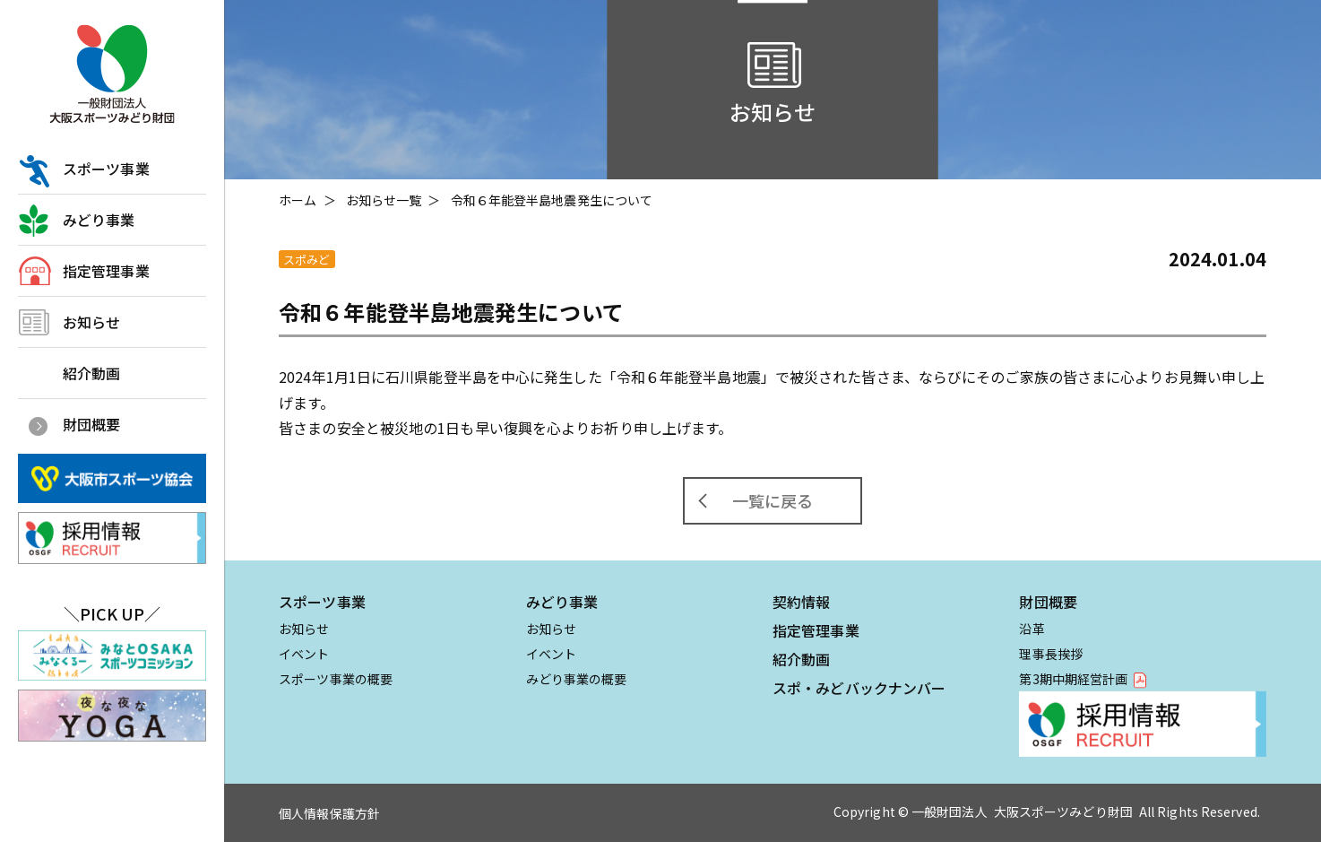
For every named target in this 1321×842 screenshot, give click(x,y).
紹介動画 (91, 373)
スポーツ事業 (106, 168)
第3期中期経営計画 (1073, 679)
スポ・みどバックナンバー (859, 688)
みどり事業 (99, 219)
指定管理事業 (106, 271)
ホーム (297, 200)
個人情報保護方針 (329, 813)
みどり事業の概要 (576, 679)
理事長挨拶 (1051, 654)
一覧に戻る (773, 500)
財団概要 (91, 424)
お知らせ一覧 (384, 200)
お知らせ (91, 322)
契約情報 (801, 601)
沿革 (1031, 629)
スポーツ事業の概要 (336, 679)
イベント (304, 654)
